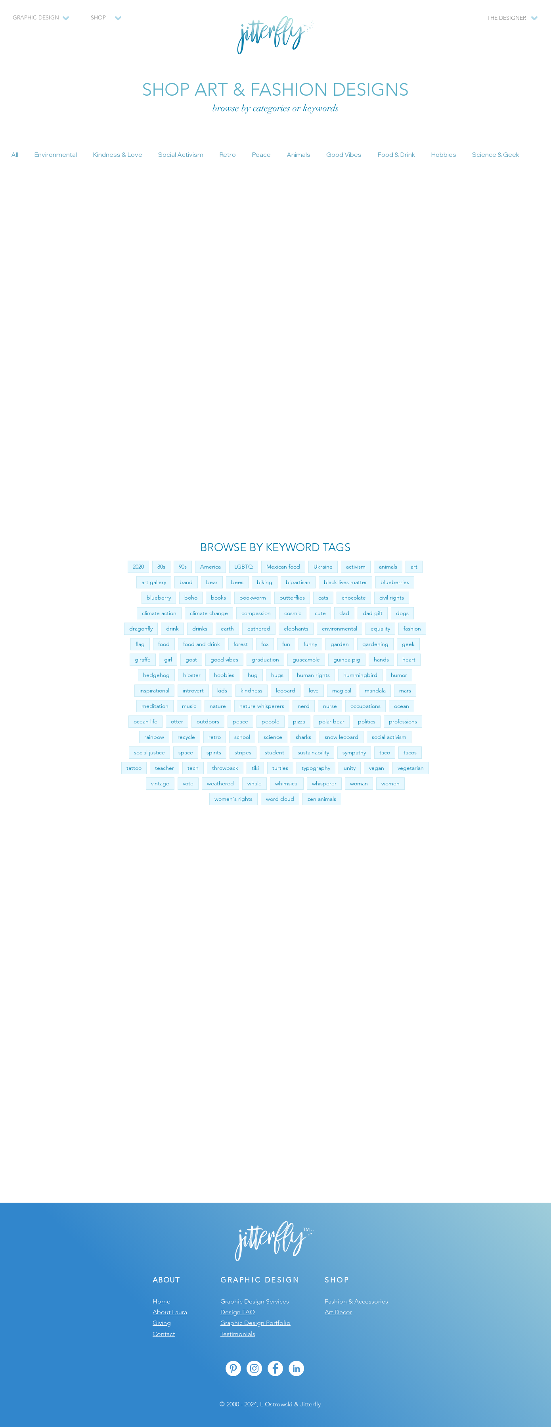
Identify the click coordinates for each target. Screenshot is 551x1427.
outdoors (208, 721)
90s (183, 566)
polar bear (331, 721)
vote (188, 783)
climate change (209, 613)
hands (381, 659)
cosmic (292, 613)
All (14, 154)
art (414, 566)
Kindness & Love (117, 154)
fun (286, 644)
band (186, 582)
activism (355, 566)
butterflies (292, 597)
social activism (389, 736)
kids (222, 690)
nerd (304, 706)
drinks (199, 628)
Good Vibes (344, 154)
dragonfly (141, 628)
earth (227, 628)
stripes (243, 752)
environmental (339, 628)
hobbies (224, 675)
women (390, 783)
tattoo (134, 767)
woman (359, 783)
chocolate (354, 597)
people (270, 721)
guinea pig (346, 659)
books (218, 597)
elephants (296, 628)
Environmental (55, 154)
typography (316, 767)
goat (191, 659)
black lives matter (345, 582)
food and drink (201, 644)
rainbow (154, 736)
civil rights (391, 597)
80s (161, 566)
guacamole (306, 659)
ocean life (145, 721)
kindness (251, 690)
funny (310, 644)
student (274, 752)
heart (408, 659)
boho (190, 597)
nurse (330, 706)
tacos (410, 752)
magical (341, 690)
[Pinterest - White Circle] (233, 1368)
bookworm (252, 597)
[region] (101, 22)
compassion (256, 613)
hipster (192, 675)
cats (323, 597)
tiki (255, 767)
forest (240, 644)
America (210, 566)
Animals (298, 154)
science (273, 736)
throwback (225, 767)
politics (366, 721)
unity (350, 767)
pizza (299, 721)
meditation (155, 706)
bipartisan (298, 582)
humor (399, 675)
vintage (160, 783)
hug (253, 675)
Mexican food (283, 566)
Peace (261, 154)
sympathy (354, 752)
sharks (303, 736)
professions (403, 721)
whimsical (286, 783)
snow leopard (341, 736)
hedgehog (156, 675)
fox (265, 644)
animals (388, 566)
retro (215, 736)
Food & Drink (396, 154)
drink (172, 628)
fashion (412, 628)
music (189, 706)
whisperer (324, 783)
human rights (313, 675)
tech (193, 767)
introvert (193, 690)
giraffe (143, 659)
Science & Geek (495, 154)
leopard (285, 690)
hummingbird (360, 675)
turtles (280, 767)
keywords (321, 108)
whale (254, 783)
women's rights (233, 798)
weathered (220, 783)
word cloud (280, 798)
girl (168, 659)
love (314, 690)
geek (408, 644)
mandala (375, 690)
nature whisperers (261, 706)
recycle (186, 736)
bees (237, 582)
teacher (164, 767)
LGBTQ (243, 566)
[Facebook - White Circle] (275, 1368)
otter (177, 721)
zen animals (322, 798)
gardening (375, 644)
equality (380, 628)
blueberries (395, 582)
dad (344, 613)
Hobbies (443, 154)
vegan (376, 767)
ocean (401, 706)
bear (212, 582)
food (164, 644)
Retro (227, 154)
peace (240, 721)
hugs (277, 675)
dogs (402, 613)
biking (264, 582)
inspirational (154, 690)
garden (340, 644)
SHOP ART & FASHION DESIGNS (275, 89)
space (185, 752)
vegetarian (411, 767)
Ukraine (323, 566)
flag (140, 644)
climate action (159, 613)
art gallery (154, 582)
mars (405, 690)
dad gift (373, 613)
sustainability (313, 752)
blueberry (159, 597)
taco (384, 752)
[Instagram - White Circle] (254, 1368)
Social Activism (180, 154)
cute (320, 613)
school (242, 736)
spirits (214, 752)
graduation (265, 659)
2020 (138, 566)
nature (218, 706)
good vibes (224, 659)
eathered (258, 628)
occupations (365, 706)
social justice (149, 752)
